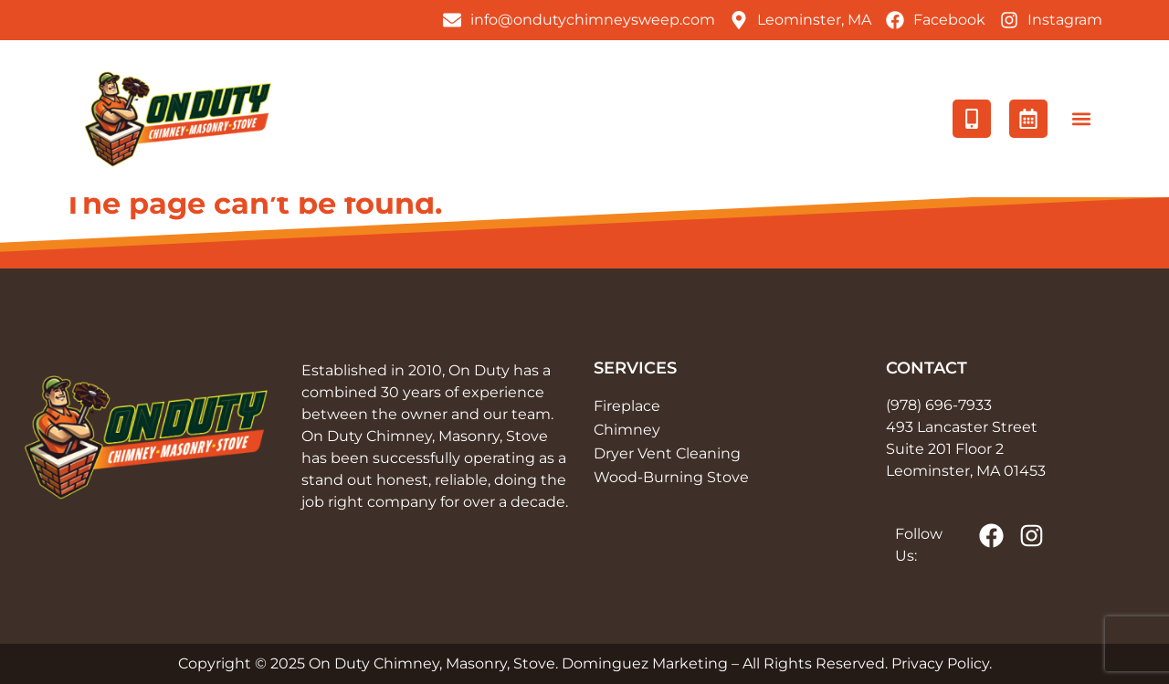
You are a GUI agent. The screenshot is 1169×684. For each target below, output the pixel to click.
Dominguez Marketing (645, 663)
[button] (1081, 119)
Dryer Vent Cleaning (667, 453)
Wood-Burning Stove (671, 477)
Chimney (627, 429)
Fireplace (627, 406)
